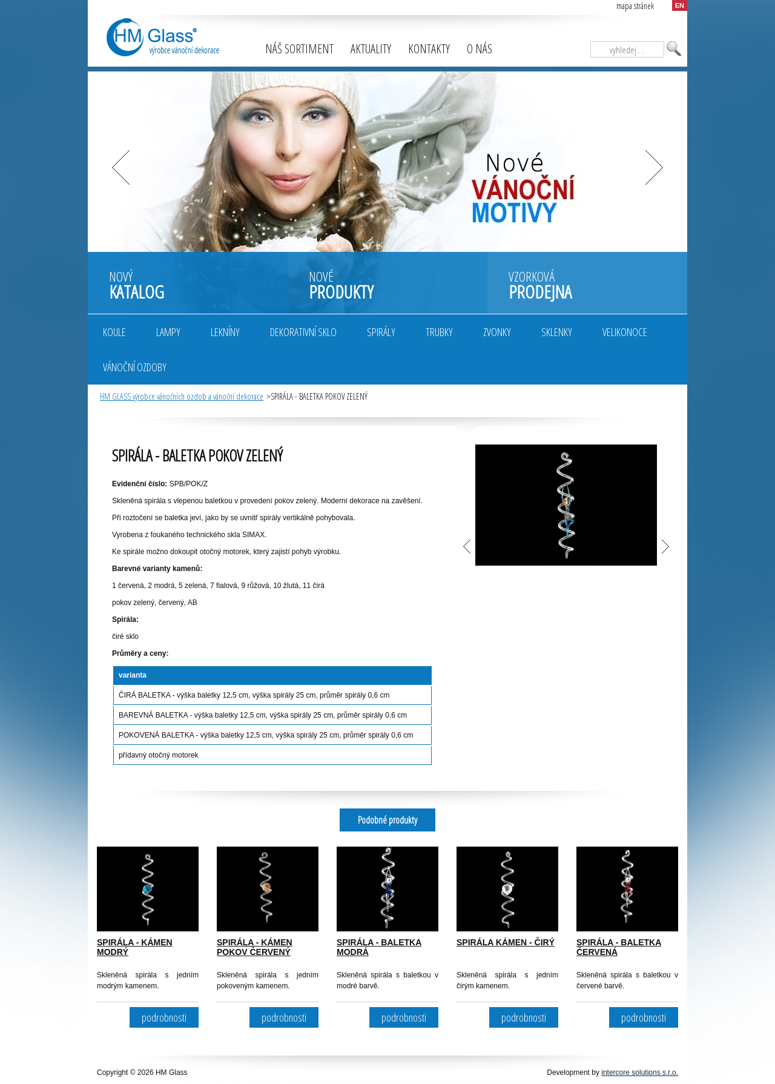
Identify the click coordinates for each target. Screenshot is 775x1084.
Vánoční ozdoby (135, 367)
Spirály (381, 332)
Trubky (439, 332)
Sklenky (556, 332)
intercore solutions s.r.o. (639, 1072)
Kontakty (429, 49)
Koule (114, 332)
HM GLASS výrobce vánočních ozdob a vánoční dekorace (181, 396)
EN (679, 5)
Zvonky (497, 332)
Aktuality (371, 49)
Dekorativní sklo (303, 332)
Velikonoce (624, 332)
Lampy (168, 332)
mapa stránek (635, 6)
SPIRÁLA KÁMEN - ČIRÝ (506, 942)
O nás (479, 49)
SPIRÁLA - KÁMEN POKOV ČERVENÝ (254, 947)
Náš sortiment (299, 49)
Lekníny (225, 332)
